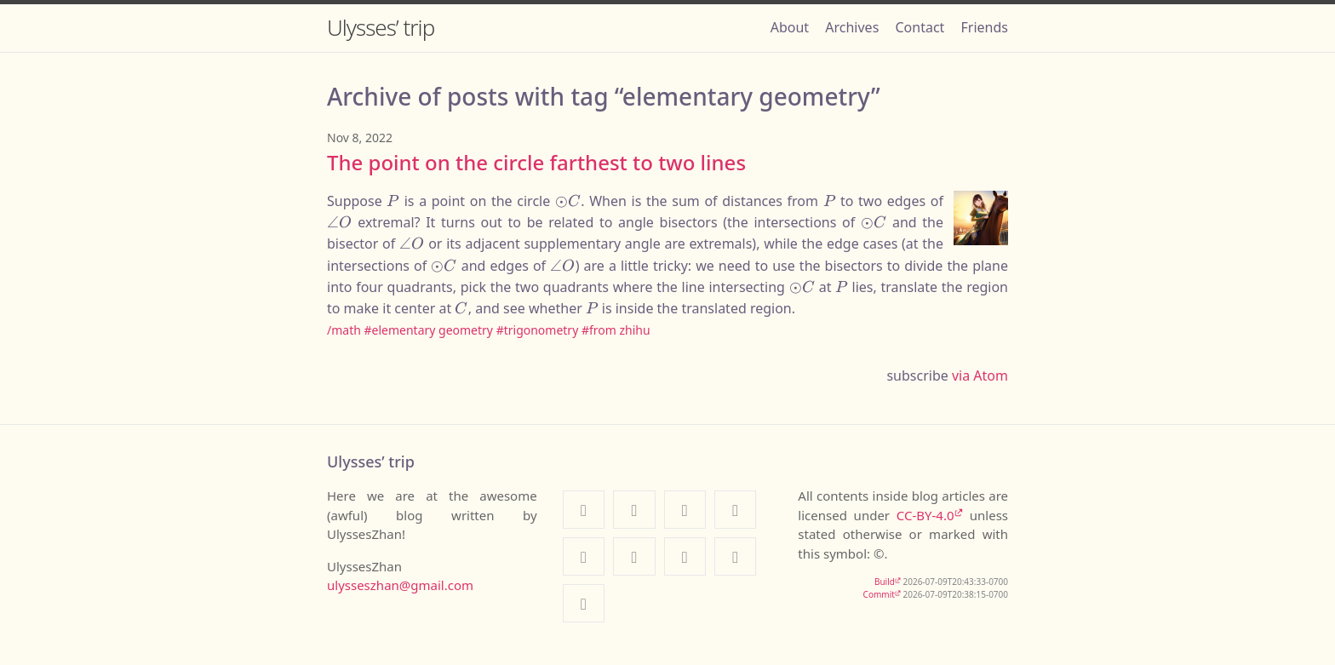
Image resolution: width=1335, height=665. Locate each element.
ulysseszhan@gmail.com (400, 584)
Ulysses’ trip (380, 27)
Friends (984, 27)
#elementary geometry (429, 330)
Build (884, 582)
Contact (919, 27)
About (790, 27)
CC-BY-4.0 (925, 515)
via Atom (980, 375)
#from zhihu (616, 330)
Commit (879, 594)
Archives (852, 27)
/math (344, 330)
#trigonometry (537, 330)
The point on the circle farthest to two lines (536, 162)
